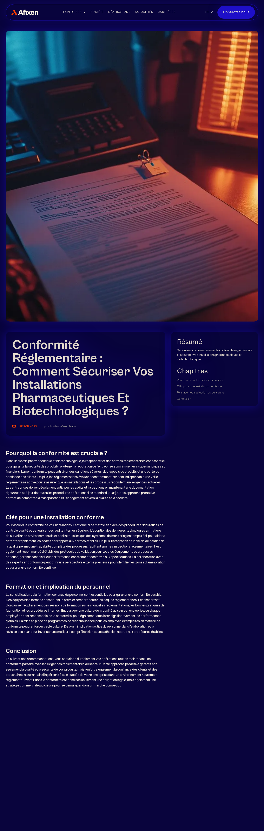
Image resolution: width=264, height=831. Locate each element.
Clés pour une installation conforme (199, 386)
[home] (24, 12)
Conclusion (184, 398)
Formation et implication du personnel (201, 392)
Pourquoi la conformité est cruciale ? (200, 380)
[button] (74, 12)
